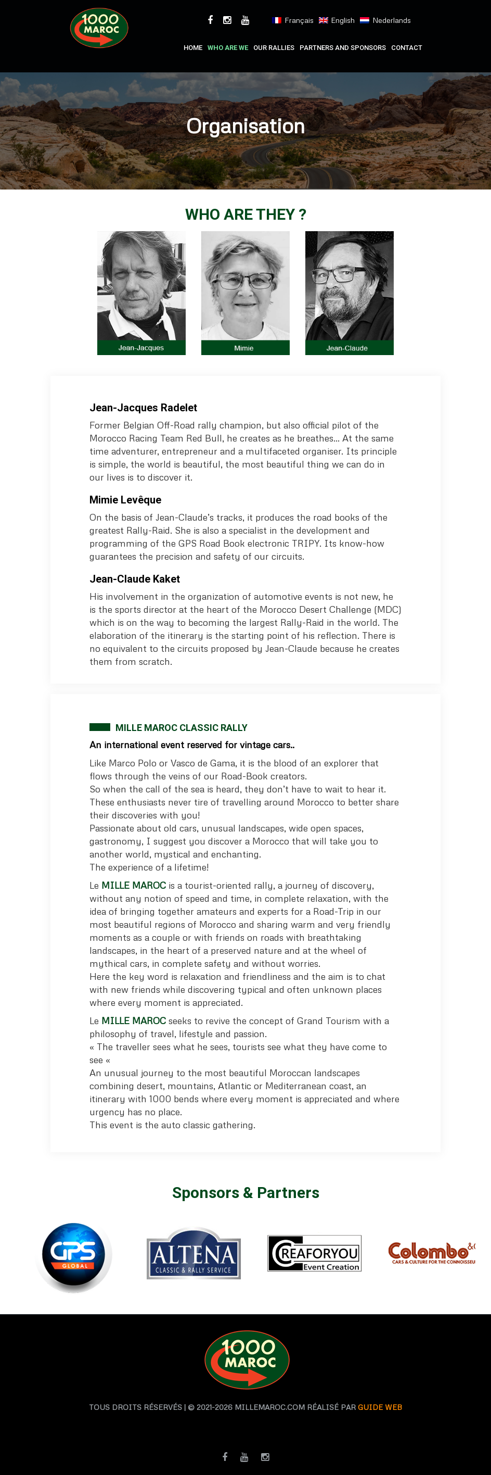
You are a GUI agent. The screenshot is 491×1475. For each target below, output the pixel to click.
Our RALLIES (273, 48)
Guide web (380, 1407)
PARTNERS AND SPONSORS (343, 48)
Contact (406, 48)
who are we (228, 48)
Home (193, 48)
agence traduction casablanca (169, 1425)
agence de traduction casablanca (316, 1425)
